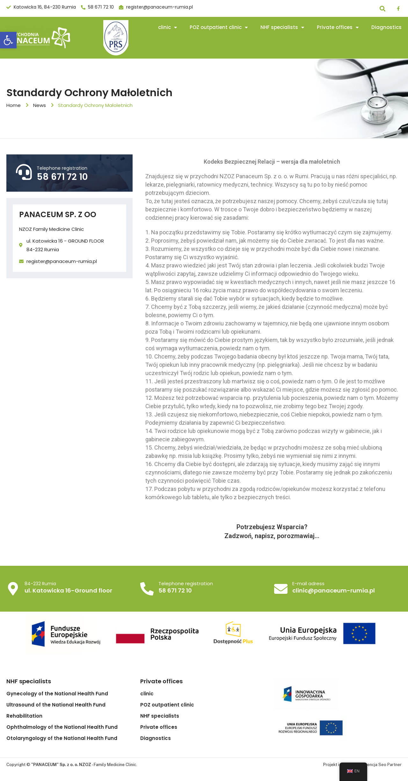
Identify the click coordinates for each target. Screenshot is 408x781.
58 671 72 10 (62, 177)
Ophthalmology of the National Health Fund (62, 727)
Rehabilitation (24, 716)
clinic (167, 27)
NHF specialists (282, 27)
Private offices (338, 27)
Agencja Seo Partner (382, 764)
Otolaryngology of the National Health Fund (61, 738)
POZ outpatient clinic (219, 27)
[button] (8, 40)
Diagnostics (386, 27)
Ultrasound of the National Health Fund (56, 705)
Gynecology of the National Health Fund (57, 694)
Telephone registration (62, 168)
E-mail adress (307, 583)
